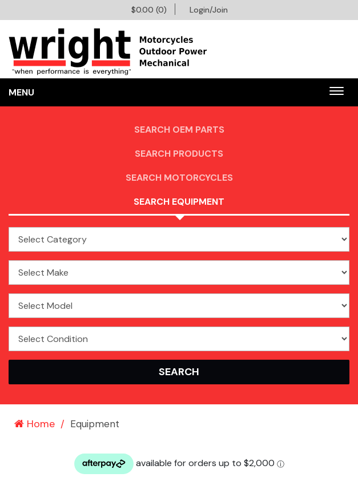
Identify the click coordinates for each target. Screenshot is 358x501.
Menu (21, 92)
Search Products (179, 154)
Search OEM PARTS (179, 130)
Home (34, 424)
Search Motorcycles (179, 178)
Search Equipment (179, 202)
